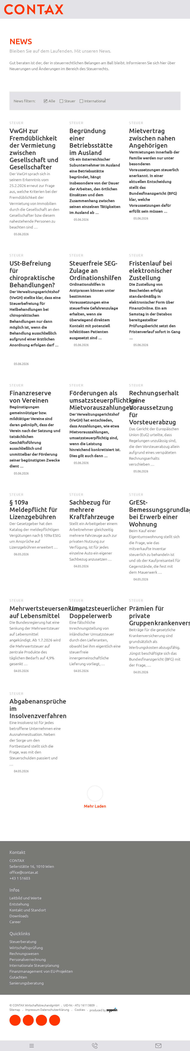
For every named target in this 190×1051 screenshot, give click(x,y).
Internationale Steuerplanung (34, 965)
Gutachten (18, 977)
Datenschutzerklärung (54, 1009)
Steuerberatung (22, 941)
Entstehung (19, 904)
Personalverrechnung (27, 959)
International (95, 101)
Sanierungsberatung (26, 983)
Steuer (69, 101)
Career (15, 922)
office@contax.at (23, 872)
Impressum (32, 1009)
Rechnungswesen (24, 953)
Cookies (80, 1009)
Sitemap (14, 1009)
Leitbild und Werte (25, 898)
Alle (52, 101)
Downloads (18, 916)
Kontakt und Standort (27, 910)
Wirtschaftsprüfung (26, 947)
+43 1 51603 (19, 878)
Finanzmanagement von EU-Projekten (41, 971)
